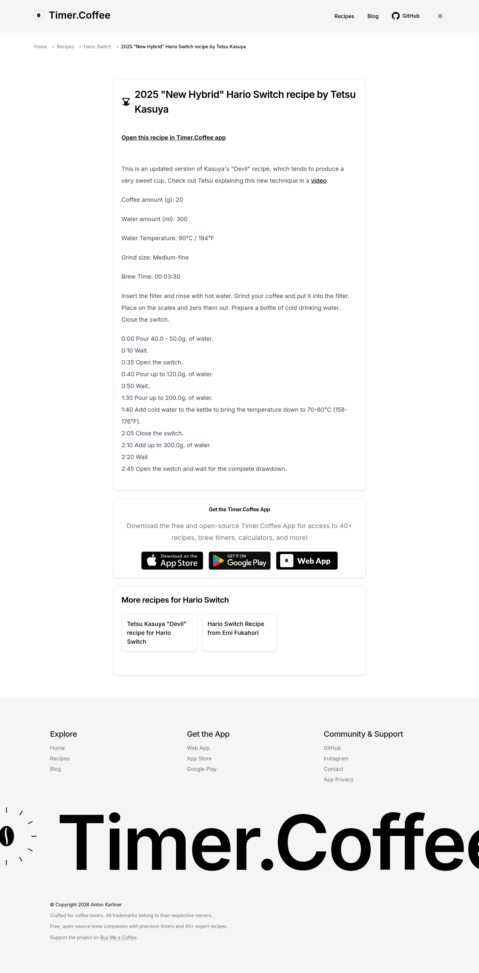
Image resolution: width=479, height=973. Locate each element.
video (318, 180)
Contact (333, 769)
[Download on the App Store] (172, 560)
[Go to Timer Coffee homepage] (71, 16)
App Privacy (339, 779)
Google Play (201, 769)
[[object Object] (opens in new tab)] (406, 16)
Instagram (336, 758)
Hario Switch (98, 46)
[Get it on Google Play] (240, 560)
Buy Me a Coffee (118, 937)
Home (40, 46)
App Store (199, 758)
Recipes (344, 16)
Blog (373, 16)
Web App (198, 748)
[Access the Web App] (307, 560)
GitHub (332, 748)
